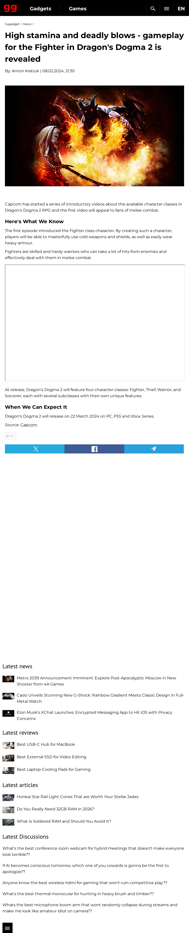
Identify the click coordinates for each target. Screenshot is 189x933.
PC (12, 436)
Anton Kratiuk (25, 71)
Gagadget (10, 7)
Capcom (28, 425)
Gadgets (40, 9)
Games (78, 9)
